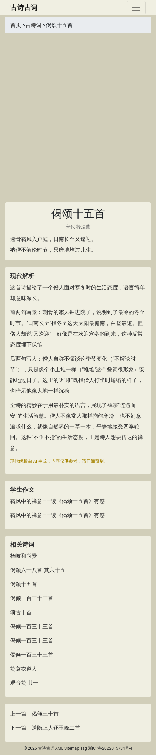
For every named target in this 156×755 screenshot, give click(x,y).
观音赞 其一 (24, 683)
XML (59, 748)
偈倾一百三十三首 (31, 598)
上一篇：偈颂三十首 (34, 714)
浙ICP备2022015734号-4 (110, 748)
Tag (83, 748)
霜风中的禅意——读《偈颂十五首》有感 (57, 501)
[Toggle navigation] (136, 7)
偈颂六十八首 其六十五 (37, 570)
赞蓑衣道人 (23, 669)
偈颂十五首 (23, 584)
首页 (15, 25)
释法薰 (83, 226)
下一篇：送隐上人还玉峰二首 (45, 728)
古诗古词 (23, 8)
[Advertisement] (78, 114)
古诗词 (33, 25)
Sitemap (71, 748)
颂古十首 (21, 612)
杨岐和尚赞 (23, 556)
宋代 (70, 226)
